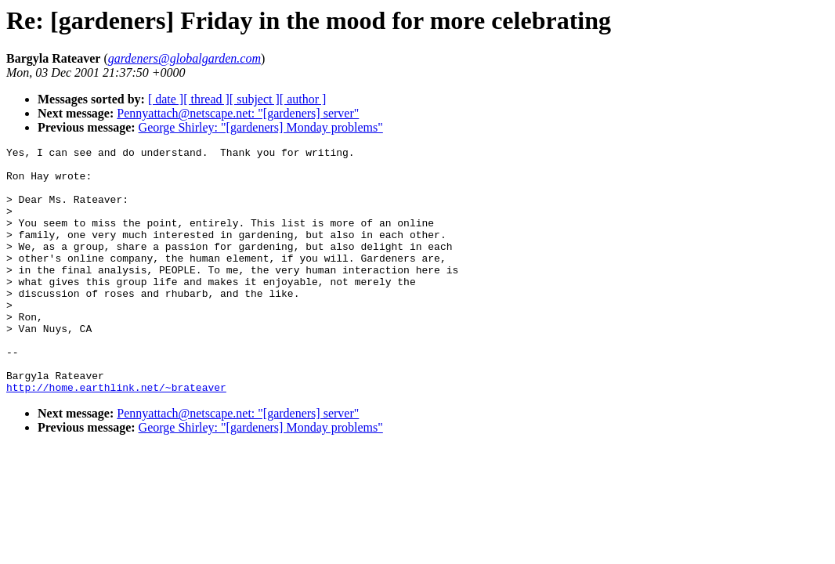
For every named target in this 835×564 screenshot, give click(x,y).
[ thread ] (206, 99)
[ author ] (303, 99)
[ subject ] (255, 99)
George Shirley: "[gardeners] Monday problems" (261, 127)
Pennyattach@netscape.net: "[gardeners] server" (238, 113)
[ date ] (165, 99)
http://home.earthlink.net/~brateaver (116, 436)
